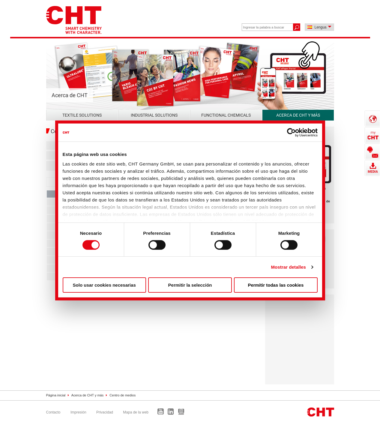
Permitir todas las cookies (276, 285)
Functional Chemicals (226, 115)
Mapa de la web (135, 412)
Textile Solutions (82, 115)
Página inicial (56, 395)
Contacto (53, 412)
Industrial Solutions (154, 115)
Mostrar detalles (288, 267)
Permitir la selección (190, 285)
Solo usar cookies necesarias (104, 285)
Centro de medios (122, 395)
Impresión (78, 412)
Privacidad (104, 412)
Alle (52, 145)
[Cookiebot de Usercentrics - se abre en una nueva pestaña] (291, 132)
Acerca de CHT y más (298, 115)
